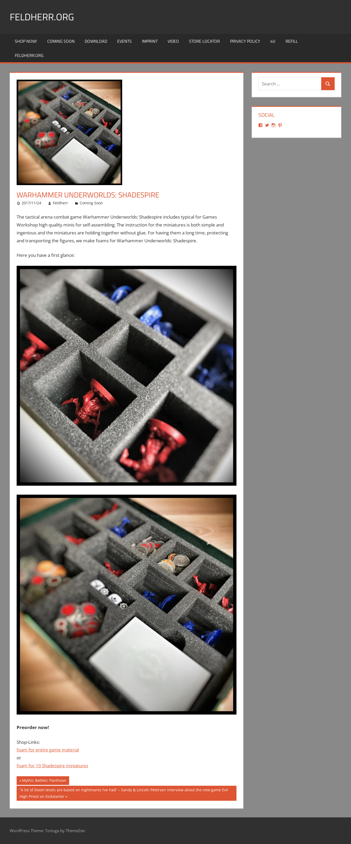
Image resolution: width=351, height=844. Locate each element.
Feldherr (60, 202)
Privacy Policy (245, 41)
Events (124, 41)
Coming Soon (61, 41)
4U (272, 41)
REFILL (292, 41)
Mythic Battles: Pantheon (44, 781)
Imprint (150, 41)
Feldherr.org (42, 16)
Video (173, 41)
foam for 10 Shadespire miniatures (52, 766)
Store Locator (204, 41)
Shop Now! (26, 41)
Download (96, 41)
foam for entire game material (48, 750)
